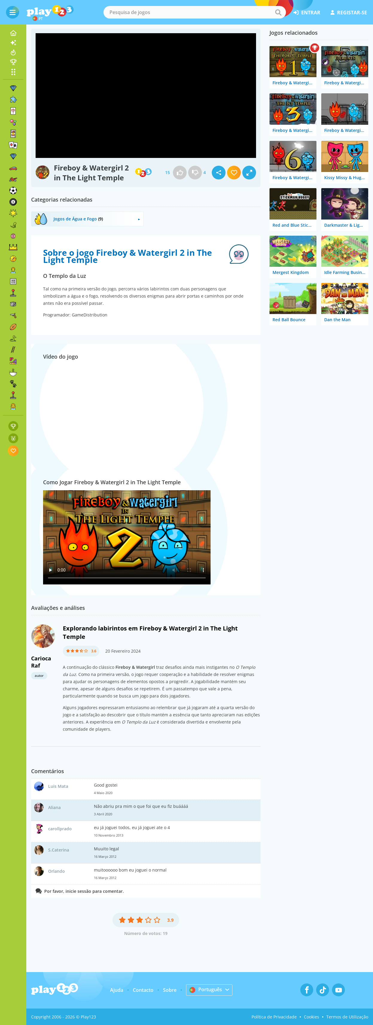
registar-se (349, 12)
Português (205, 989)
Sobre (169, 990)
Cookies (311, 1017)
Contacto (143, 990)
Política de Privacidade (274, 1017)
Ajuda (116, 990)
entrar (306, 12)
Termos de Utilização (347, 1017)
